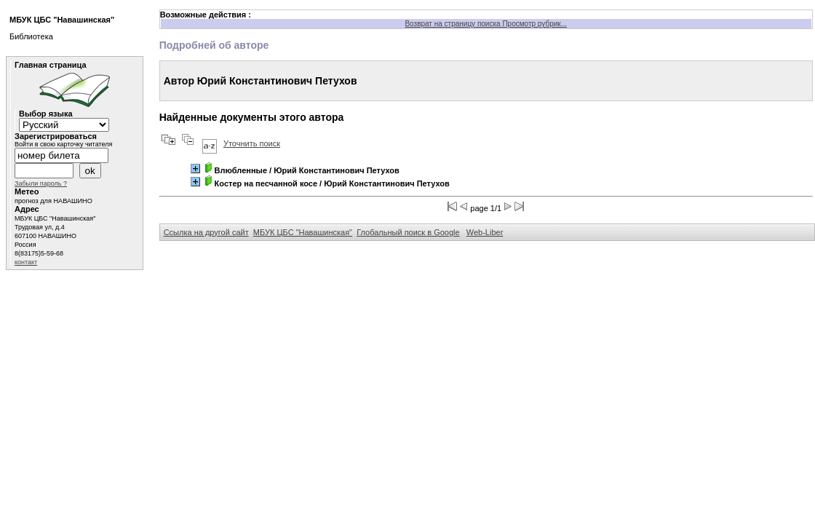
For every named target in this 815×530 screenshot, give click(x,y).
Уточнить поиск (251, 143)
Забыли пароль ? (41, 183)
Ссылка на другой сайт (206, 232)
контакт (26, 262)
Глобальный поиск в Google (408, 232)
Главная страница (51, 64)
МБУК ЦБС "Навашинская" (302, 232)
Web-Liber (485, 232)
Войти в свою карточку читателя (63, 144)
